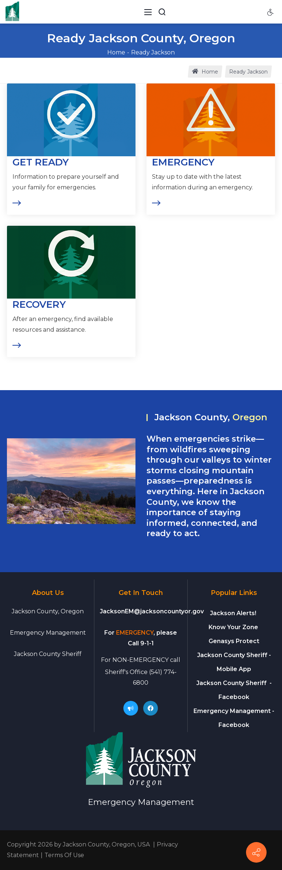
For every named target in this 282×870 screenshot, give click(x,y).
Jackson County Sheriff (48, 653)
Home (116, 52)
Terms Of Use (64, 855)
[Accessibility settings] (270, 12)
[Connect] (256, 852)
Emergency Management (48, 632)
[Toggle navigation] (148, 12)
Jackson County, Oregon (48, 611)
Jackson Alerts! (233, 613)
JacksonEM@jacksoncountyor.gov (152, 611)
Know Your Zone (234, 627)
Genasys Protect (234, 641)
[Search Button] (162, 11)
